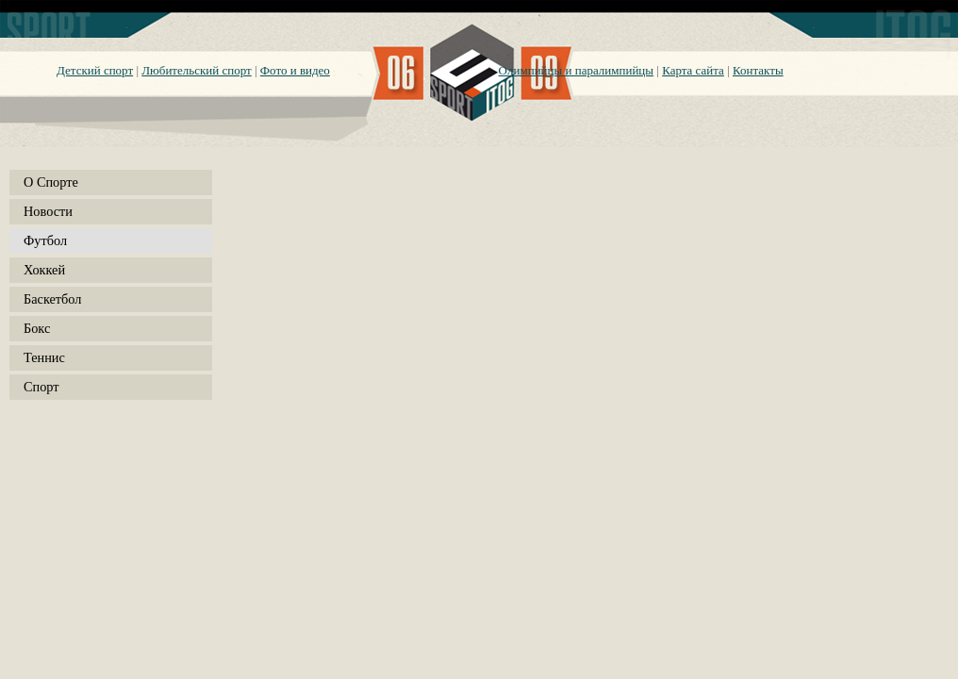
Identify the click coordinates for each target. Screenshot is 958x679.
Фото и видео (295, 70)
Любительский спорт (196, 70)
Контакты (758, 70)
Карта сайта (693, 70)
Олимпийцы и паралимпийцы (576, 70)
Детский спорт (95, 70)
